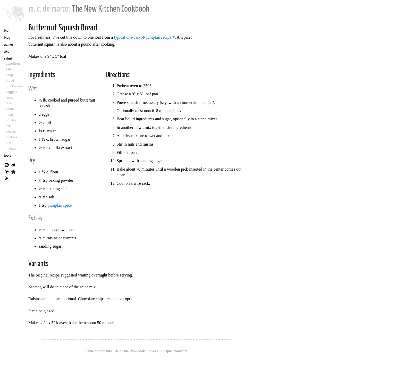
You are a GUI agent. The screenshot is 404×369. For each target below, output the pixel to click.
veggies (11, 92)
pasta (10, 109)
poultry (11, 120)
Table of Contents (99, 351)
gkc (6, 51)
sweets (11, 131)
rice (8, 103)
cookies (11, 137)
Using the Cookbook (130, 351)
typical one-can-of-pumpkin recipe (142, 37)
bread (10, 80)
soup (9, 75)
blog (7, 37)
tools (7, 155)
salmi (8, 58)
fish (8, 126)
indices (11, 148)
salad (10, 69)
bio (6, 30)
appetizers (13, 63)
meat (9, 114)
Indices (153, 351)
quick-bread (14, 86)
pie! (8, 143)
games (9, 44)
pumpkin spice (60, 205)
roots (9, 97)
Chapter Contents (174, 351)
